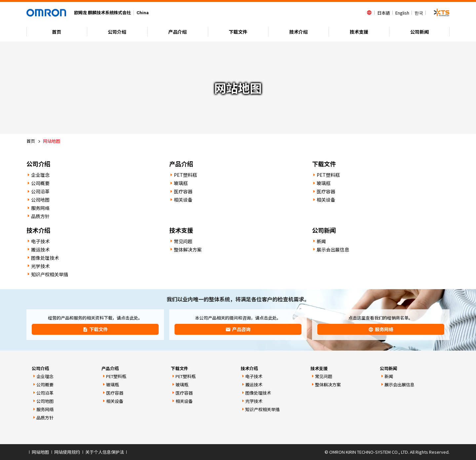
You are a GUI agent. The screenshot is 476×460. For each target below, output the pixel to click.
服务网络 (40, 208)
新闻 (321, 241)
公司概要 (40, 183)
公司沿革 (40, 191)
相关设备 (183, 199)
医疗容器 (183, 191)
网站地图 (40, 452)
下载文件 (238, 31)
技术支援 (359, 31)
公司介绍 (117, 31)
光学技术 (40, 266)
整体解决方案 (188, 249)
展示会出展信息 (333, 249)
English (402, 13)
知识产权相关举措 (49, 274)
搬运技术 (40, 249)
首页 (56, 31)
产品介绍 (177, 31)
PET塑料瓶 (185, 175)
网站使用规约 (67, 452)
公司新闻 (419, 31)
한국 (419, 13)
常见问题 (183, 241)
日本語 (383, 13)
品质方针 (40, 216)
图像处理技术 (45, 257)
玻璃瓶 (181, 183)
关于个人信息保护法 (104, 452)
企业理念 (40, 175)
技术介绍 (298, 31)
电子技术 (40, 241)
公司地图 (40, 199)
